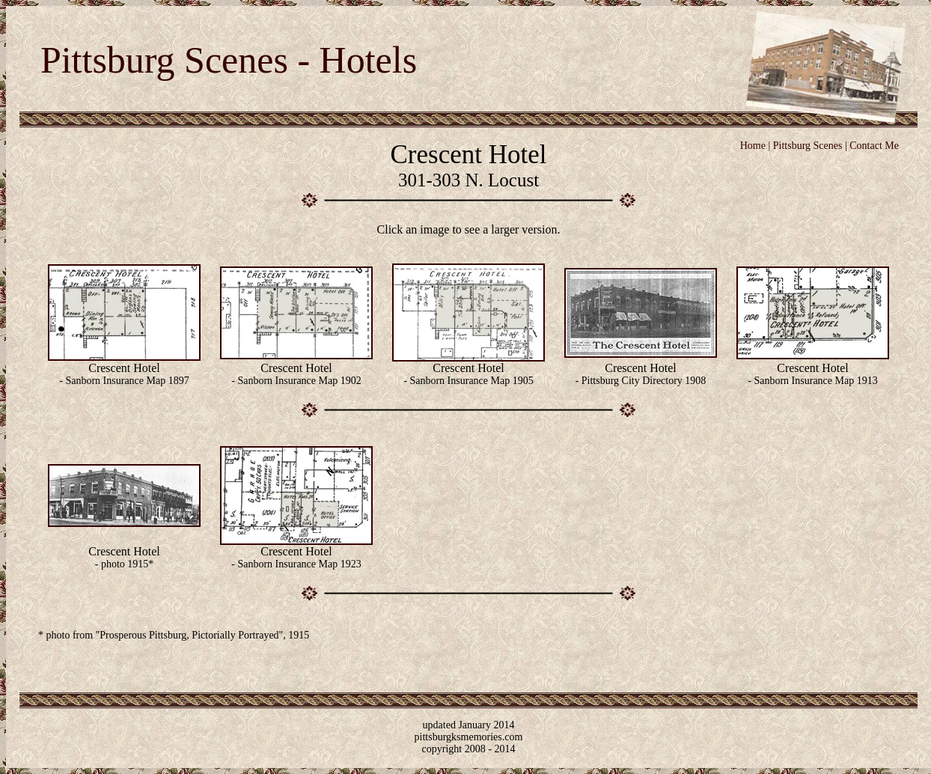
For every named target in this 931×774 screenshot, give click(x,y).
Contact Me (874, 145)
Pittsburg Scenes (808, 145)
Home (753, 145)
